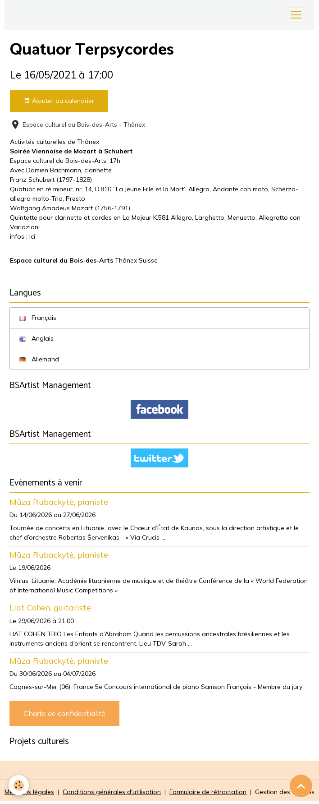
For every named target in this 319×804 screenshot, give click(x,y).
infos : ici (22, 236)
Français (37, 318)
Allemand (39, 359)
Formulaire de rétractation (207, 792)
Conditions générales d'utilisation (112, 792)
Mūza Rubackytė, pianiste (58, 502)
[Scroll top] (301, 786)
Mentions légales (29, 792)
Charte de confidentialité (64, 713)
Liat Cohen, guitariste (50, 607)
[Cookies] (19, 785)
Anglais (36, 338)
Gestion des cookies (284, 792)
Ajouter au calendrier (59, 101)
